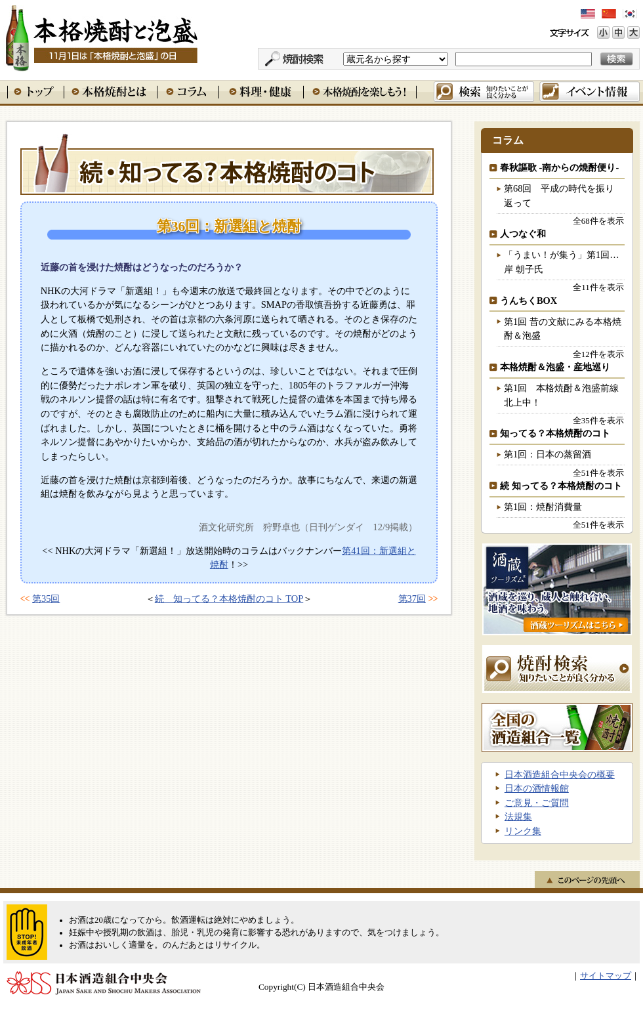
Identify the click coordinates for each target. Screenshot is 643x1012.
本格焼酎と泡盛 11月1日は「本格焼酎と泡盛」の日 (101, 36)
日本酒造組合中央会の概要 (560, 774)
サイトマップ (605, 975)
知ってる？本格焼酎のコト (555, 433)
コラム (187, 91)
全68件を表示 (598, 221)
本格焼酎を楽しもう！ (360, 91)
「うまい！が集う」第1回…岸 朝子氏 (561, 261)
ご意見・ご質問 (537, 802)
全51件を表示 (598, 473)
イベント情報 (589, 91)
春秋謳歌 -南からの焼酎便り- (559, 167)
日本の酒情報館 (537, 788)
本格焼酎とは (110, 91)
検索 (484, 91)
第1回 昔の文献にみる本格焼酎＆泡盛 (562, 328)
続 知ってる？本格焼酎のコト (227, 163)
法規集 (518, 816)
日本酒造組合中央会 (103, 983)
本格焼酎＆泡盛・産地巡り (555, 367)
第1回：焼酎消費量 (543, 506)
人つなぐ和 (523, 233)
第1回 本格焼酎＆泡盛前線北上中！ (561, 395)
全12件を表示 (598, 354)
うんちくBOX (528, 300)
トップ (35, 91)
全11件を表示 (598, 287)
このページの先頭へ (587, 879)
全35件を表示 (598, 420)
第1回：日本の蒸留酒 (547, 454)
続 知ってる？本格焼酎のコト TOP (229, 598)
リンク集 (523, 831)
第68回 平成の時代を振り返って (559, 195)
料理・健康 (260, 91)
